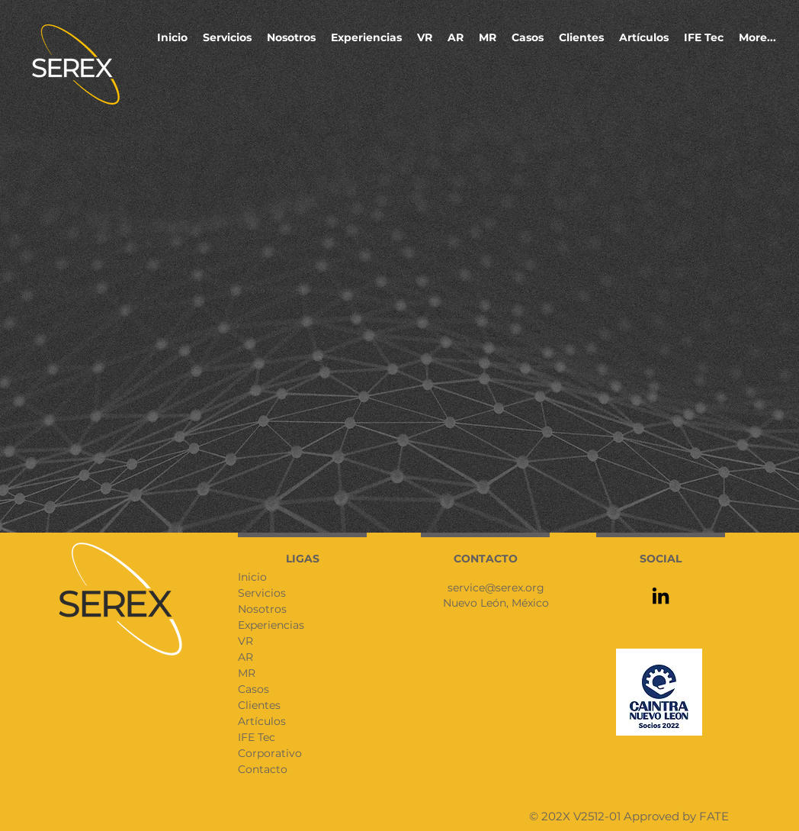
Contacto (262, 769)
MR (246, 673)
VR (245, 641)
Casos (253, 689)
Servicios (262, 593)
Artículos (262, 721)
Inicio (252, 577)
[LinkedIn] (660, 595)
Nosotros (262, 609)
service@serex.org (496, 587)
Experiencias (271, 625)
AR (245, 657)
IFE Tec (256, 737)
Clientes (259, 705)
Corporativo (270, 753)
